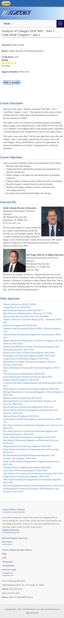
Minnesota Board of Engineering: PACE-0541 (22, 398)
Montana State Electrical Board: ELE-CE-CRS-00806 (26, 316)
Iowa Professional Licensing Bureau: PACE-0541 (24, 374)
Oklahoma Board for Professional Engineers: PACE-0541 (27, 446)
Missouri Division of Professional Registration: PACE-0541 (28, 407)
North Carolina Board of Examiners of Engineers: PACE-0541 (29, 437)
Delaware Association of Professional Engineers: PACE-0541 (29, 353)
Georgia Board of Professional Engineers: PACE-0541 (26, 359)
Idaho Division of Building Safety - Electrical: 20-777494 (27, 313)
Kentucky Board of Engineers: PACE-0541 (21, 380)
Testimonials (7, 562)
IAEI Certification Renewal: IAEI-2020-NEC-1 (23, 310)
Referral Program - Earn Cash (14, 538)
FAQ (4, 558)
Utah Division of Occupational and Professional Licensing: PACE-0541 (33, 473)
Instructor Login (9, 569)
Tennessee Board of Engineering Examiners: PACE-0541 (27, 467)
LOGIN (6, 3)
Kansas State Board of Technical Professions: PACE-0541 (27, 377)
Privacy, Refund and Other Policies (17, 550)
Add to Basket (11, 82)
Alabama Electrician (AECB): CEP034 (19, 304)
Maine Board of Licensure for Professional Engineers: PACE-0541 (31, 389)
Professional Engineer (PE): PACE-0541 (20, 325)
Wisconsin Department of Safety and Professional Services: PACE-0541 (33, 485)
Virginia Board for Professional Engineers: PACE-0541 (26, 476)
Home (7, 23)
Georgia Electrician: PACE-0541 (17, 307)
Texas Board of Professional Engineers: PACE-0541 (25, 470)
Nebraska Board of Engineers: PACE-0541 (21, 416)
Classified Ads (8, 566)
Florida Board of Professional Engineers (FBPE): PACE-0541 (29, 356)
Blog (4, 554)
